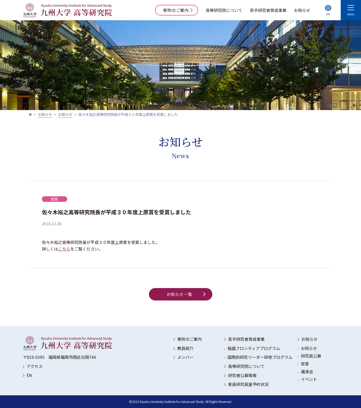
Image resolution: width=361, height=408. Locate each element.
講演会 (307, 371)
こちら (64, 249)
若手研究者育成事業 (268, 10)
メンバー (185, 357)
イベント (309, 379)
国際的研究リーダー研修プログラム (260, 357)
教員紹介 (185, 348)
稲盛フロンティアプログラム (254, 348)
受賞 (305, 363)
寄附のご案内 (178, 10)
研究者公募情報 (242, 375)
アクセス (35, 366)
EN (29, 375)
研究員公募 (311, 355)
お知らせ (302, 10)
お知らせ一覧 (186, 294)
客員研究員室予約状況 (248, 384)
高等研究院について (224, 10)
